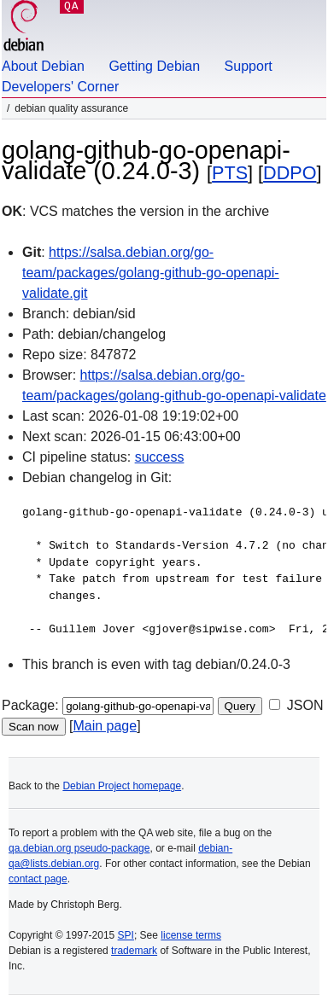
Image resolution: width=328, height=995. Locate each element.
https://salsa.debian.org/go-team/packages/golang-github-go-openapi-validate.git (150, 272)
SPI (126, 935)
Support (248, 66)
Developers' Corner (60, 86)
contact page (38, 879)
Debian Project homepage (121, 786)
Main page (105, 726)
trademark (134, 951)
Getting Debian (154, 66)
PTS (230, 172)
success (159, 457)
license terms (191, 935)
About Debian (43, 66)
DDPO (289, 172)
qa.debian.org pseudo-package (79, 848)
